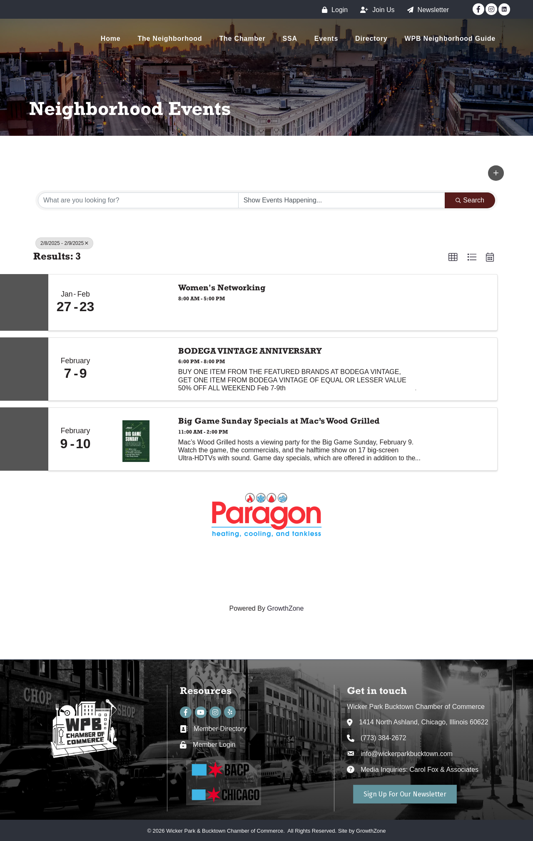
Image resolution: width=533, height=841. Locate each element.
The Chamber (242, 38)
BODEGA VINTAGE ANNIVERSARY (250, 350)
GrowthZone (285, 608)
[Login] (333, 10)
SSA (290, 38)
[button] (496, 172)
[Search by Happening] (342, 200)
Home (111, 38)
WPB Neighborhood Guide (450, 38)
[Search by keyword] (138, 200)
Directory (371, 38)
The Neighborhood (169, 38)
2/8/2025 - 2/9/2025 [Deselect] (64, 243)
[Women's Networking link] (136, 302)
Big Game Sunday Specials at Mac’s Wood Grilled (279, 420)
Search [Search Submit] (470, 200)
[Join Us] (375, 10)
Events (326, 38)
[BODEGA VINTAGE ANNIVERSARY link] (136, 369)
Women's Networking (222, 287)
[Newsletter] (426, 10)
